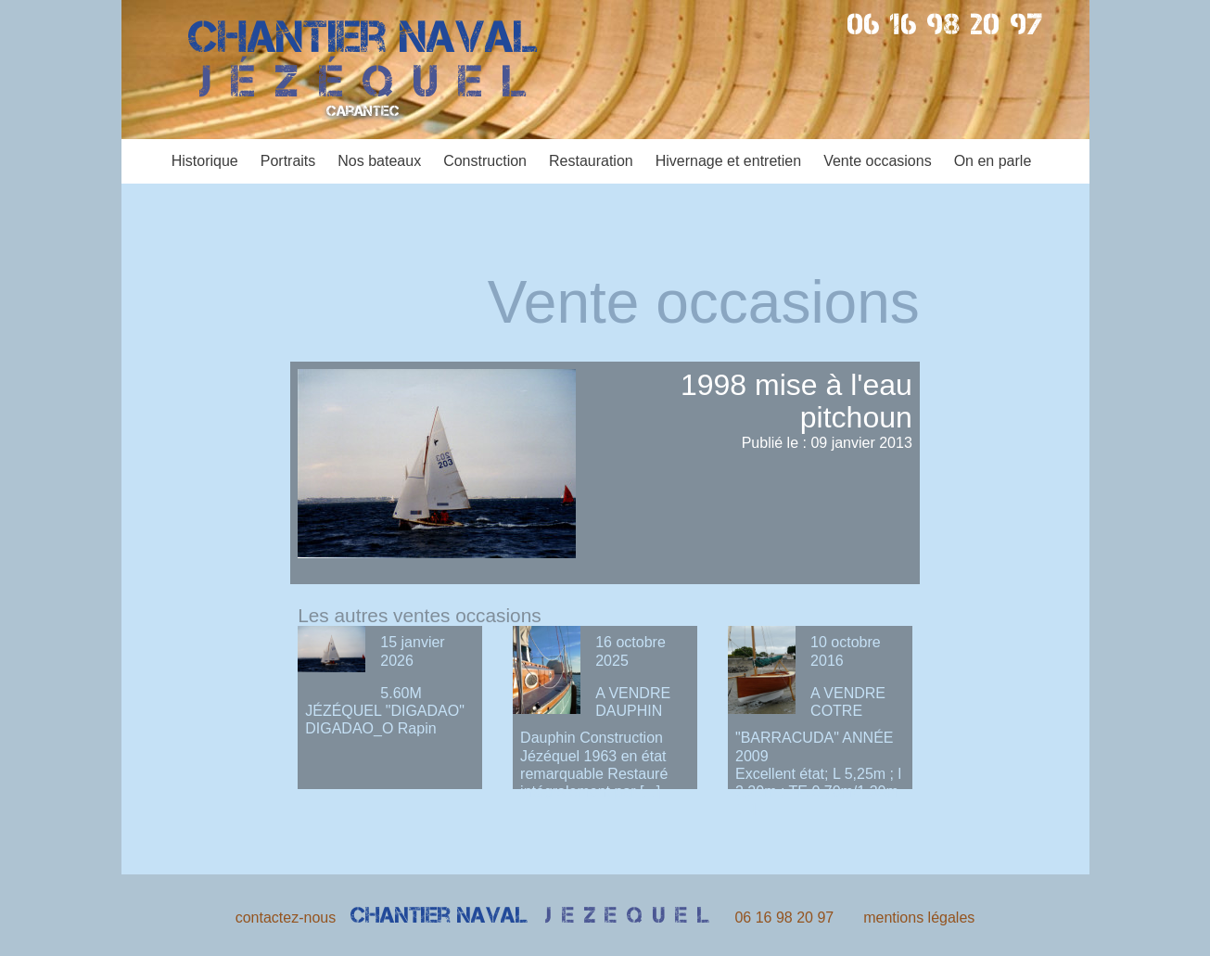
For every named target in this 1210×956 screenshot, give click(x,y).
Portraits (288, 161)
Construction (485, 161)
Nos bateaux (379, 161)
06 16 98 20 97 (946, 24)
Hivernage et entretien (728, 161)
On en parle (993, 161)
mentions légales (918, 918)
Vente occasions (877, 161)
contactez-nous (286, 918)
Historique (205, 161)
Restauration (591, 161)
